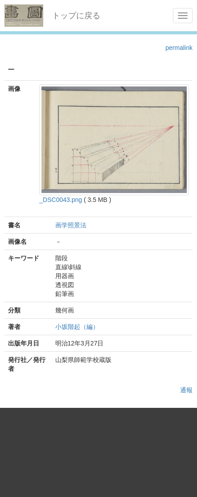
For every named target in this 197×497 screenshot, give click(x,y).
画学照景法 (70, 225)
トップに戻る (76, 15)
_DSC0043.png (60, 199)
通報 (186, 390)
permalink (179, 47)
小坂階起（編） (77, 326)
